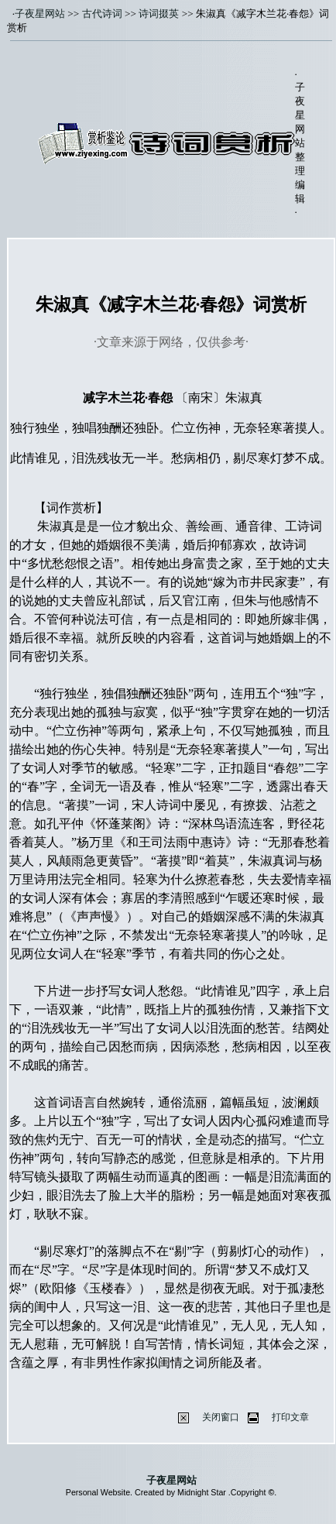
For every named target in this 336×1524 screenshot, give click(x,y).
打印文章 (290, 1417)
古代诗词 (102, 13)
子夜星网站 (40, 13)
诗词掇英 (159, 13)
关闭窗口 (220, 1417)
